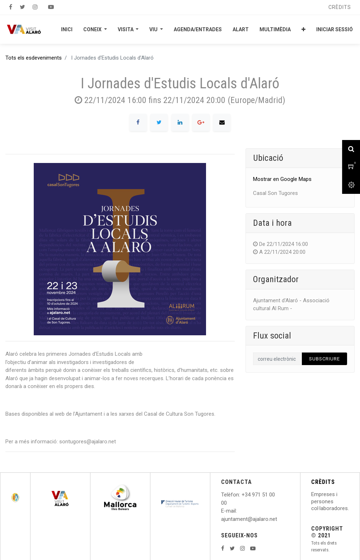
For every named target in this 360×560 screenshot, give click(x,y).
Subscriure (324, 358)
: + (242, 494)
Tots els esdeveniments (33, 58)
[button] (303, 29)
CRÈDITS (323, 482)
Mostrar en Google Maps (282, 179)
